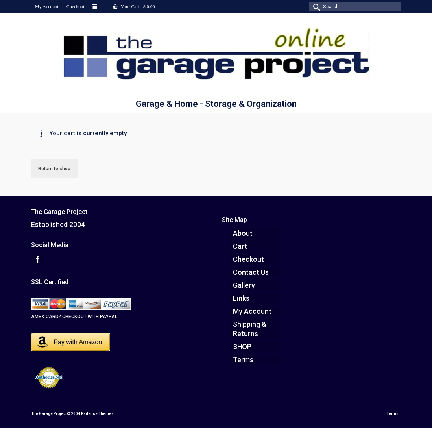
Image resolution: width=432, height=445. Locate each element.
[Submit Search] (315, 6)
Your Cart (134, 6)
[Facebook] (37, 259)
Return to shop (54, 168)
